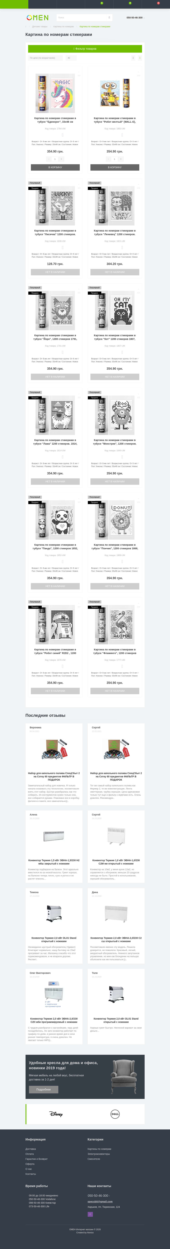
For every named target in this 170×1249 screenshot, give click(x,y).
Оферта (30, 1164)
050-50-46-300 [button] (99, 1195)
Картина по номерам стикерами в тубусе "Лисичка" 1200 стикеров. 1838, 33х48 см (55, 234)
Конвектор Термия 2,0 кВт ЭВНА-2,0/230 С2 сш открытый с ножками (116, 940)
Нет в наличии (55, 272)
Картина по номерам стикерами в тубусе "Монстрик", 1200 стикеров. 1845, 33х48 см (114, 444)
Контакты (31, 1174)
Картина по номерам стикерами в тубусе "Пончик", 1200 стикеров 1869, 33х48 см (114, 548)
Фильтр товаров (85, 48)
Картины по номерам (64, 26)
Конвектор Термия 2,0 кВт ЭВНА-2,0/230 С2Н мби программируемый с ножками (53, 1020)
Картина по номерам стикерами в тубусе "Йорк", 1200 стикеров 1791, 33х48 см (55, 339)
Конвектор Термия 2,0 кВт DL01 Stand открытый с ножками (54, 940)
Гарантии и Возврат (37, 1159)
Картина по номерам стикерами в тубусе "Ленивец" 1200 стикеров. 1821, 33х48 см (115, 234)
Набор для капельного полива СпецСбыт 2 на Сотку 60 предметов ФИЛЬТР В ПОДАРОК (54, 776)
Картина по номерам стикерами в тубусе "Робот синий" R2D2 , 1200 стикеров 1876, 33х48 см (55, 653)
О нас (29, 1169)
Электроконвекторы (99, 1154)
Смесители (94, 1159)
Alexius (90, 1232)
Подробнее (43, 1089)
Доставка (31, 1149)
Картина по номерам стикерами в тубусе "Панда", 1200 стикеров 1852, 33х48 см (55, 548)
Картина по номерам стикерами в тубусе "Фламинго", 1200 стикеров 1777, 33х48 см (114, 653)
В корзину (55, 167)
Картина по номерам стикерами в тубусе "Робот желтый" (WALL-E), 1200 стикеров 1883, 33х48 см (115, 122)
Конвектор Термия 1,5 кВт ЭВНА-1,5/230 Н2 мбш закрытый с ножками (54, 862)
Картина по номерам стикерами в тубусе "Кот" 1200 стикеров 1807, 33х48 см (115, 339)
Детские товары (39, 26)
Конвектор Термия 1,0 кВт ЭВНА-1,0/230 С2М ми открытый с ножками (116, 862)
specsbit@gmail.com (100, 1201)
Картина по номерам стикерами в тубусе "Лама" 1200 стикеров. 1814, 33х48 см (55, 444)
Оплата (30, 1154)
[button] (71, 4)
